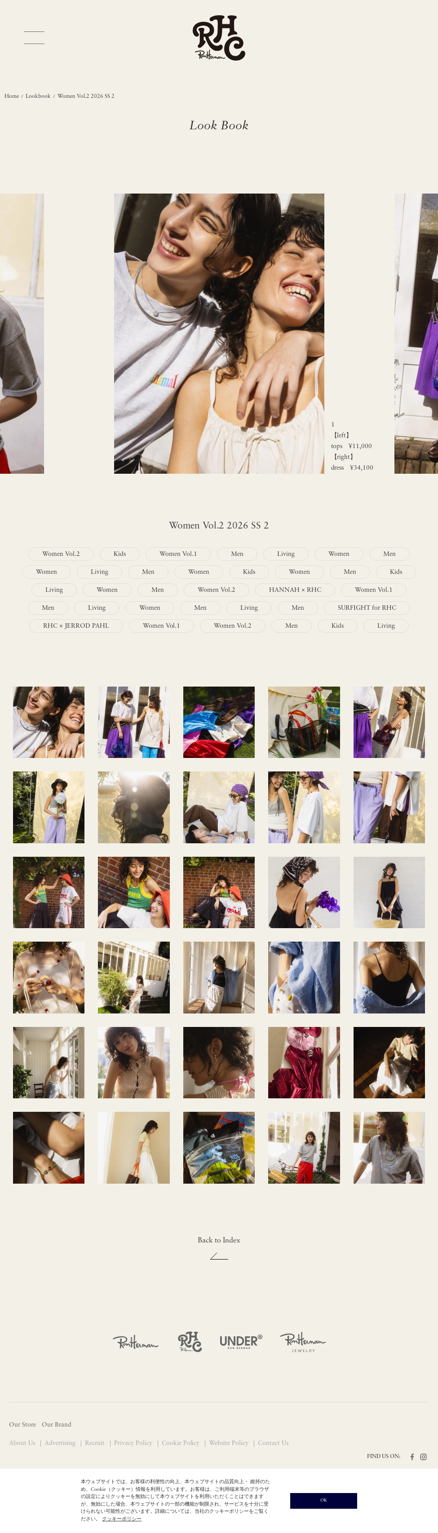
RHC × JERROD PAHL (76, 626)
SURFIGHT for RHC (367, 608)
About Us (23, 1443)
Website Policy (229, 1443)
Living (286, 554)
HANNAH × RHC (295, 590)
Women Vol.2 (61, 554)
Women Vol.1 (178, 554)
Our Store (22, 1425)
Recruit (95, 1443)
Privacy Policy (134, 1443)
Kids (120, 554)
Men (237, 554)
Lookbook (38, 96)
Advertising (60, 1443)
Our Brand (56, 1425)
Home (11, 96)
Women (339, 554)
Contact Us (273, 1443)
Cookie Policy (182, 1443)
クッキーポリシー (122, 1519)
